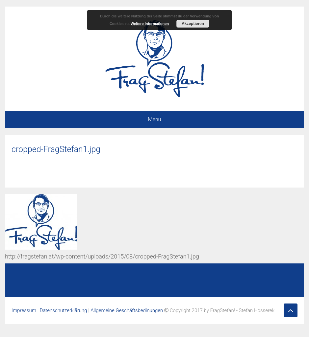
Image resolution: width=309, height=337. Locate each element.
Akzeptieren (193, 23)
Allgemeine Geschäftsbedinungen (126, 310)
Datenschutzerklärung (63, 310)
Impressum (24, 310)
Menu (154, 119)
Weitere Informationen (150, 24)
